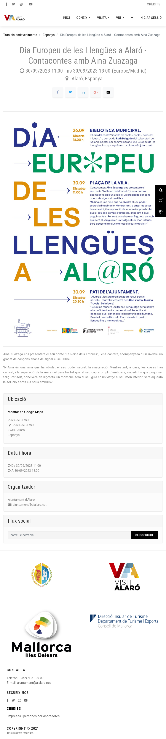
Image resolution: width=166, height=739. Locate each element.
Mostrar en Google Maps (25, 412)
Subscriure (144, 535)
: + (19, 678)
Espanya (49, 35)
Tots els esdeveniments (20, 35)
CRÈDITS (14, 709)
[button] (132, 17)
